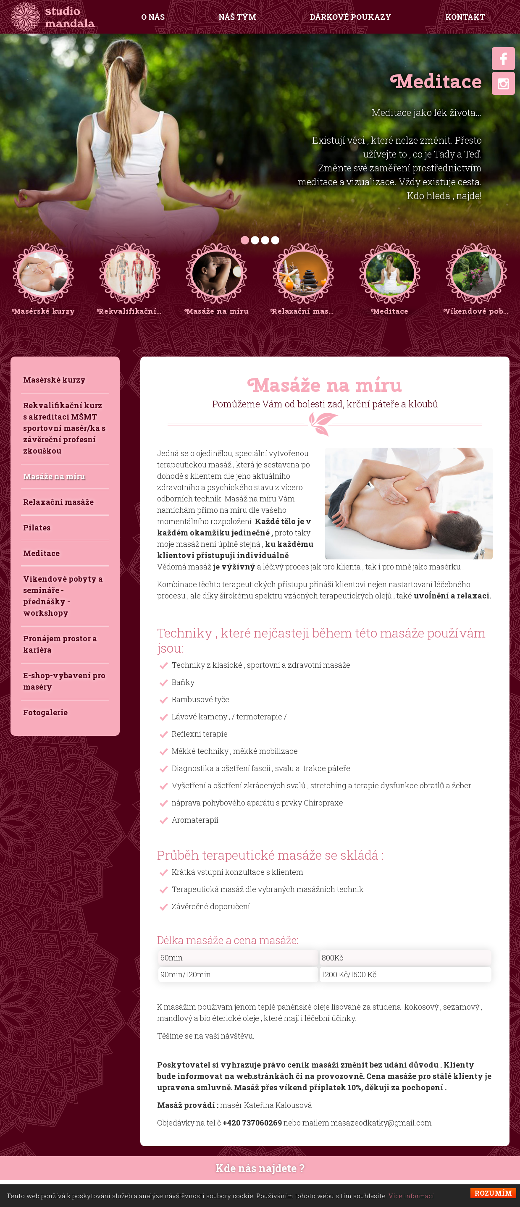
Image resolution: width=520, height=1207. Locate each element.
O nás (153, 17)
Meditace (41, 553)
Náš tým (237, 17)
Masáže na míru (54, 476)
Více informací (411, 1195)
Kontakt (465, 17)
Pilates (36, 527)
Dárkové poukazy (350, 17)
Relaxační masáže (58, 502)
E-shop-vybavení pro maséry (64, 681)
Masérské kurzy (54, 380)
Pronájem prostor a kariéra (60, 644)
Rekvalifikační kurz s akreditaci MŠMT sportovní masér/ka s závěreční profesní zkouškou (64, 428)
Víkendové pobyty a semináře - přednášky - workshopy (63, 596)
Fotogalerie (45, 712)
